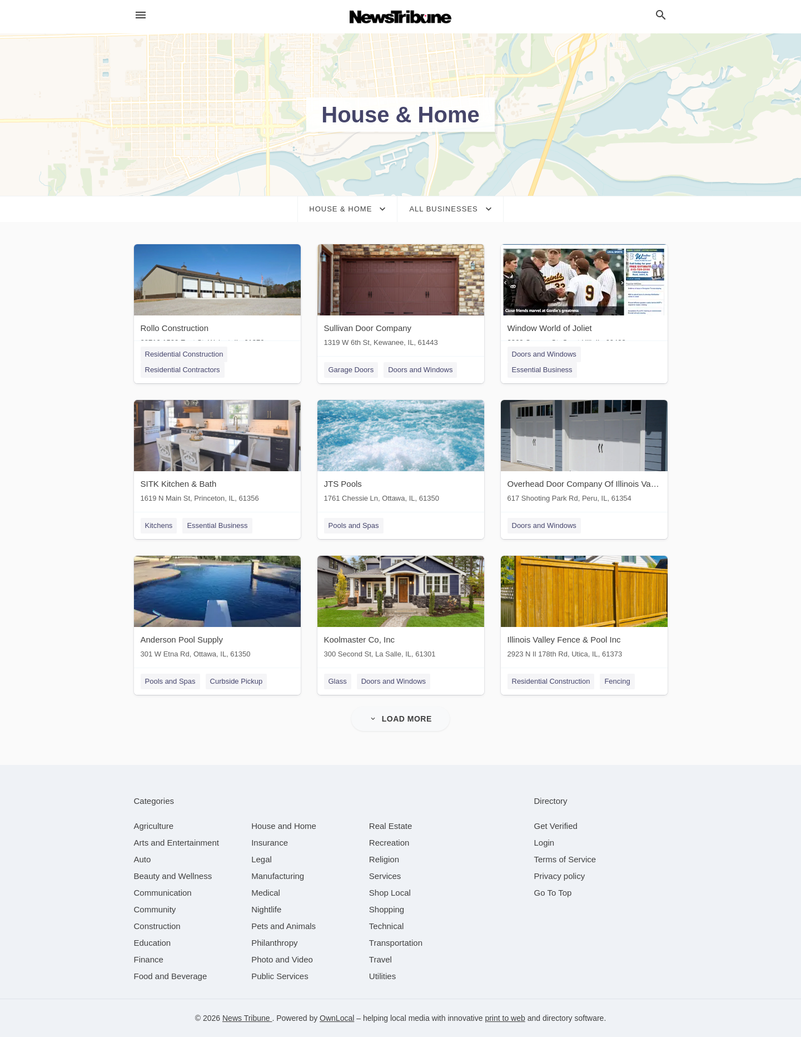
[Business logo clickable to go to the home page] (401, 16)
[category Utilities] (382, 976)
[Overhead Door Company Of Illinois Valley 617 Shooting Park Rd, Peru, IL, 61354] (584, 453)
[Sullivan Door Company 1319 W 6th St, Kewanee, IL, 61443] (400, 298)
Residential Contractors (182, 370)
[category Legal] (261, 859)
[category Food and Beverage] (170, 976)
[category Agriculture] (154, 826)
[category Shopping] (386, 909)
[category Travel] (380, 959)
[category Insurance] (269, 842)
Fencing (617, 681)
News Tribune (247, 1018)
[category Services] (385, 876)
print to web (505, 1018)
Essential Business (542, 370)
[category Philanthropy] (274, 942)
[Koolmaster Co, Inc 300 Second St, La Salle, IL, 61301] (400, 609)
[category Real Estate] (390, 826)
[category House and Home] (283, 826)
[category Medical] (265, 892)
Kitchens (159, 525)
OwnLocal (337, 1018)
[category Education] (152, 942)
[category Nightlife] (266, 909)
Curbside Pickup (236, 681)
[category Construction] (157, 926)
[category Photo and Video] (282, 959)
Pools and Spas (354, 525)
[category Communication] (163, 892)
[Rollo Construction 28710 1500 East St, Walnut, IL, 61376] (217, 298)
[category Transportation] (395, 942)
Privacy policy (559, 876)
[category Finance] (148, 959)
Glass (338, 681)
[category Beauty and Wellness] (173, 876)
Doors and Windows (420, 370)
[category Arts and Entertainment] (176, 842)
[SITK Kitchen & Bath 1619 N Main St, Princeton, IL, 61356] (217, 453)
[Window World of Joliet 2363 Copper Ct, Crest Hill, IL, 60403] (584, 298)
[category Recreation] (389, 842)
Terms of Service (565, 859)
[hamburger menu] (140, 15)
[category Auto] (142, 859)
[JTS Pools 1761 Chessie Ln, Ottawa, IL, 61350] (400, 453)
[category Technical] (386, 926)
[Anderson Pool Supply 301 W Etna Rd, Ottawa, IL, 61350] (217, 609)
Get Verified (556, 826)
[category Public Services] (280, 976)
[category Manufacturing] (277, 876)
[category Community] (155, 909)
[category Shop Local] (390, 892)
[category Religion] (384, 859)
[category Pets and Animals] (283, 926)
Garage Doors (351, 370)
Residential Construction (184, 354)
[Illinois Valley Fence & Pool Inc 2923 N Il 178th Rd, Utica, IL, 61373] (584, 609)
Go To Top (553, 892)
